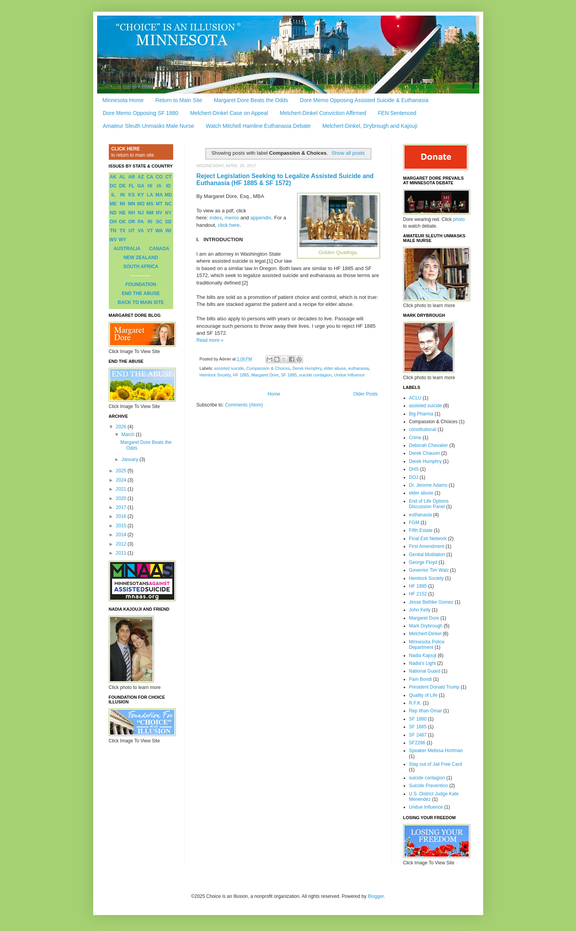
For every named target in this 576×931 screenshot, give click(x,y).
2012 (122, 544)
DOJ (413, 477)
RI (150, 221)
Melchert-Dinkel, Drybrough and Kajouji (369, 126)
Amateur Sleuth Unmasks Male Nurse (148, 126)
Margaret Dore (265, 375)
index (215, 218)
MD (168, 195)
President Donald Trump (434, 687)
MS (150, 204)
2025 (122, 470)
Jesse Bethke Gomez (431, 602)
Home (274, 394)
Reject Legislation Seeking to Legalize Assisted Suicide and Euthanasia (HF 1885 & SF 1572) (285, 179)
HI (150, 186)
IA (159, 186)
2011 (122, 553)
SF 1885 (289, 375)
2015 (122, 525)
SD (168, 221)
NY (168, 213)
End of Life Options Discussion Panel (429, 503)
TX (122, 230)
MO (140, 204)
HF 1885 (241, 375)
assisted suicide (229, 368)
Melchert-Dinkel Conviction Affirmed (323, 113)
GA (140, 186)
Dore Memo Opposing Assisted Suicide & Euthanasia (364, 100)
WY (122, 239)
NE (122, 213)
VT (150, 230)
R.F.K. (415, 703)
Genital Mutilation (427, 554)
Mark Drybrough (426, 626)
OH (113, 221)
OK (122, 221)
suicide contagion (315, 375)
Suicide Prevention (428, 785)
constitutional (422, 429)
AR (131, 177)
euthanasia (358, 368)
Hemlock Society (215, 375)
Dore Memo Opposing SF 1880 (141, 113)
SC (159, 221)
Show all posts (348, 153)
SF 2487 (418, 735)
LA (150, 195)
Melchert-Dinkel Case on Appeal (229, 113)
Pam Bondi (420, 679)
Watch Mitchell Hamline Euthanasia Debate (258, 126)
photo (459, 219)
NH (131, 213)
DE (122, 186)
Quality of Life (423, 695)
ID (168, 186)
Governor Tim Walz (429, 570)
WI (168, 230)
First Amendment (427, 546)
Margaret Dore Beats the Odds (251, 100)
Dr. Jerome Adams (428, 485)
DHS (414, 469)
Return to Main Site (178, 100)
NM (150, 213)
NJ (141, 213)
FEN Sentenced (397, 113)
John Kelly (420, 610)
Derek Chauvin (424, 453)
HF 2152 (418, 594)
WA (159, 230)
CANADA (159, 248)
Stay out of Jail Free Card (435, 764)
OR (131, 221)
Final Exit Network (428, 538)
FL (132, 186)
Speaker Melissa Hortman (436, 750)
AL (122, 177)
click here (229, 225)
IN (122, 195)
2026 (122, 426)
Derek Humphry (307, 368)
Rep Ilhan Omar (425, 711)
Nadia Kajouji (423, 655)
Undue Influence (349, 375)
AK (113, 177)
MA (159, 195)
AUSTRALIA (126, 248)
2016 (122, 516)
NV (159, 213)
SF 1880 (418, 719)
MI (122, 204)
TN (113, 230)
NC (168, 204)
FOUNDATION (140, 284)
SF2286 (417, 743)
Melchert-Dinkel (425, 633)
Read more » (210, 340)
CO (159, 177)
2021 (122, 489)
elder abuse (335, 368)
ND (113, 213)
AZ (141, 177)
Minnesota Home (123, 100)
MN (131, 204)
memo (232, 218)
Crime (415, 437)
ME (113, 204)
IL (113, 195)
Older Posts (365, 394)
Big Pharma (421, 414)
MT (159, 204)
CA (150, 177)
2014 (122, 534)
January (130, 459)
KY (141, 195)
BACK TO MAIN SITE (141, 302)
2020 (122, 498)
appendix (260, 218)
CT (168, 177)
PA (141, 221)
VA (141, 230)
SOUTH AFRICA (140, 266)
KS (131, 195)
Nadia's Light (422, 663)
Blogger (376, 896)
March (128, 434)
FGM (414, 522)
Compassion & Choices (268, 368)
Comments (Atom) (244, 405)
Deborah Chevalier (428, 445)
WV (113, 239)
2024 (122, 480)
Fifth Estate (421, 530)
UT (131, 230)
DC (113, 186)
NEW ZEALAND (141, 257)
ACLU (415, 398)
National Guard (425, 671)
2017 (122, 507)
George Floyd (423, 562)
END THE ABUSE (141, 293)
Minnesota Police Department (427, 644)
